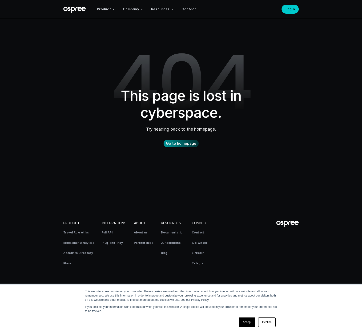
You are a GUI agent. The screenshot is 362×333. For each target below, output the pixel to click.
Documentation (172, 232)
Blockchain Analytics (78, 243)
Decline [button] (267, 322)
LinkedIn (198, 253)
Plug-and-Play (112, 243)
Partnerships (143, 243)
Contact (198, 232)
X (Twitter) (200, 243)
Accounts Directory (78, 253)
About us (141, 232)
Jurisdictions (171, 243)
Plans (67, 263)
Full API (107, 232)
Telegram (199, 263)
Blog (164, 253)
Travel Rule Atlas (76, 232)
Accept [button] (247, 322)
